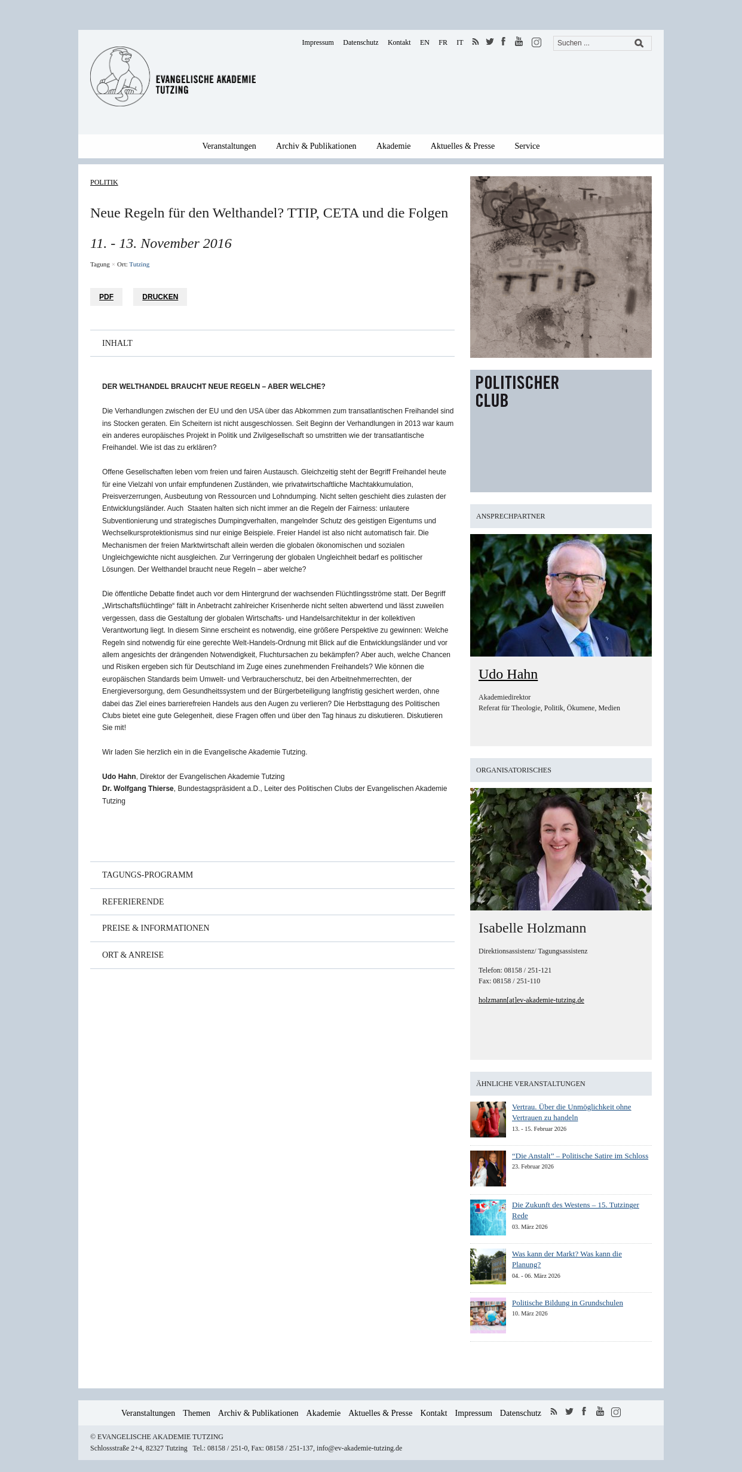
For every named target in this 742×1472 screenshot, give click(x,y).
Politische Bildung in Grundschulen (567, 1302)
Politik (104, 182)
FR (443, 42)
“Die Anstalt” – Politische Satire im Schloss (580, 1155)
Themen (196, 1413)
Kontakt (399, 42)
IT (459, 42)
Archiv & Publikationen (316, 146)
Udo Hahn (508, 674)
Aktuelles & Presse (463, 146)
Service (527, 146)
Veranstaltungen (229, 146)
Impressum (318, 42)
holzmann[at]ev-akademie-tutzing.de (531, 1000)
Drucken (160, 297)
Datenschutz (360, 42)
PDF (106, 297)
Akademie (393, 146)
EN (425, 42)
